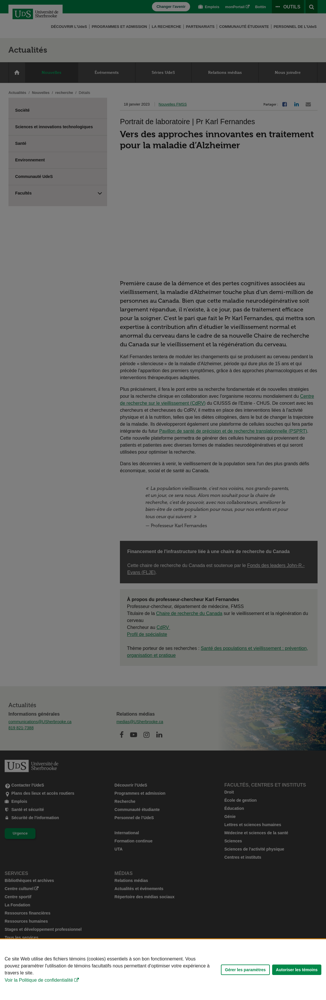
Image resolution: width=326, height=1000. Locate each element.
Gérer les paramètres (245, 969)
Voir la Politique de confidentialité (39, 980)
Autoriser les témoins (297, 969)
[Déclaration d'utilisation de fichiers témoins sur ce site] (163, 969)
